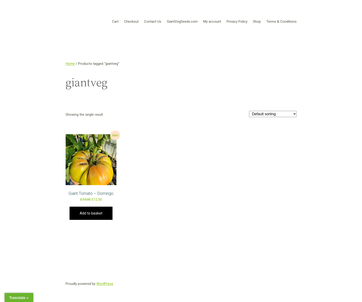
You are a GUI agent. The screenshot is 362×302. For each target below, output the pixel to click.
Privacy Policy (237, 21)
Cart (115, 21)
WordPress (104, 284)
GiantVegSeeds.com (182, 21)
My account (212, 21)
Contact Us (152, 21)
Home (70, 64)
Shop (257, 21)
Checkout (131, 21)
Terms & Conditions (281, 21)
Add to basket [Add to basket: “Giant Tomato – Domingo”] (91, 213)
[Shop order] (273, 114)
